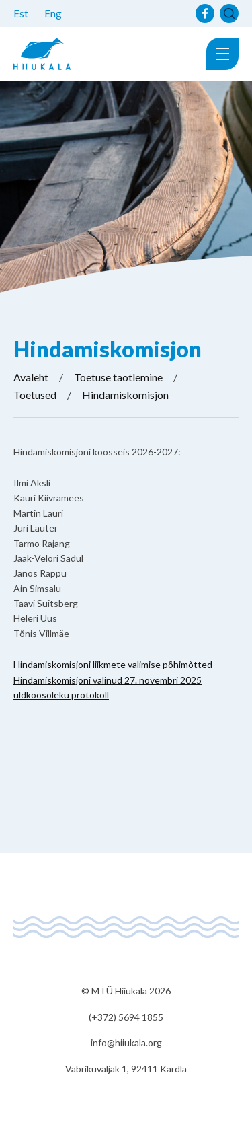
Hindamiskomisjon (125, 394)
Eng (53, 13)
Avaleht (30, 377)
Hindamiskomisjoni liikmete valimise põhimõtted (112, 664)
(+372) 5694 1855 (126, 1017)
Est (20, 13)
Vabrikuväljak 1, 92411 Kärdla (126, 1068)
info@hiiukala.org (126, 1042)
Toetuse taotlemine (118, 377)
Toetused (34, 394)
